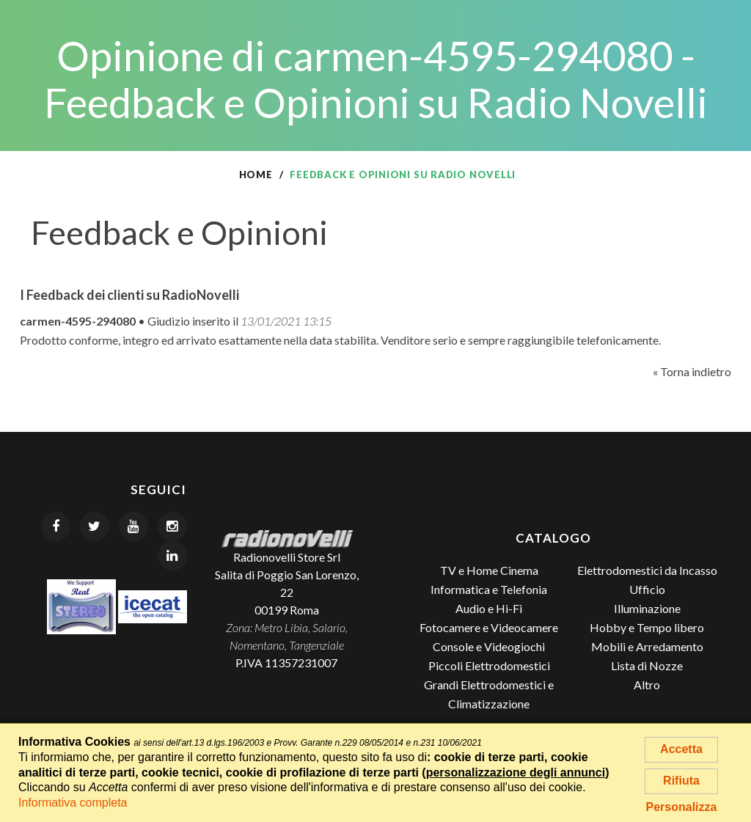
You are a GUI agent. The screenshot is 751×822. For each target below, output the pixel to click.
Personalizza (681, 807)
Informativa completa (73, 802)
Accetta (681, 749)
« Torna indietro (692, 371)
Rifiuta (681, 780)
